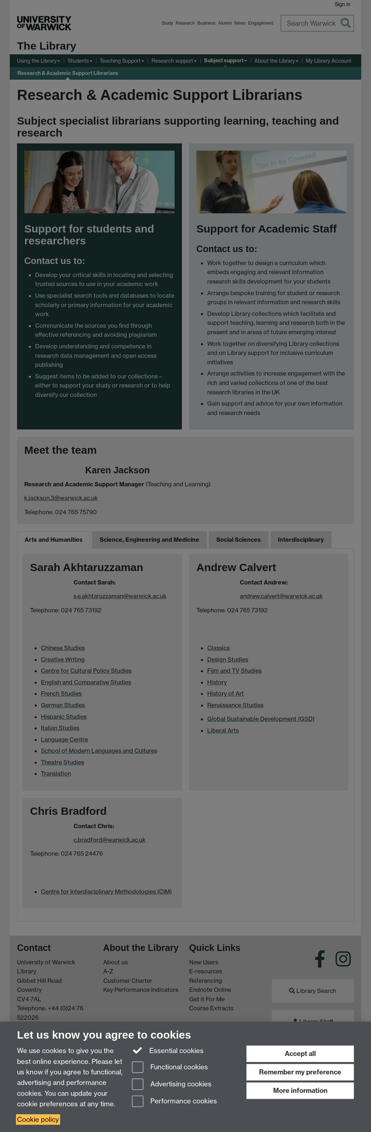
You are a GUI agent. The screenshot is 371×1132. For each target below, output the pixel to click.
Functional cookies (170, 1067)
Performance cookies (174, 1101)
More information (300, 1090)
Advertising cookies (172, 1084)
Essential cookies (168, 1050)
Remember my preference (300, 1072)
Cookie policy (38, 1119)
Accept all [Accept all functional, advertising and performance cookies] (300, 1053)
